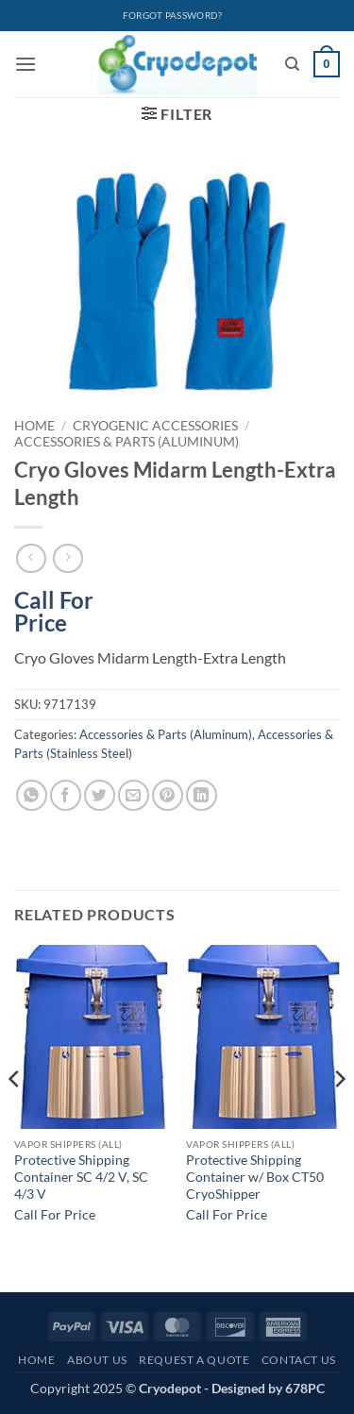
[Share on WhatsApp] (31, 795)
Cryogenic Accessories (155, 425)
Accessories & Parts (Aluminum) (126, 441)
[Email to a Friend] (133, 795)
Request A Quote (194, 1360)
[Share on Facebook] (65, 795)
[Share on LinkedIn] (201, 795)
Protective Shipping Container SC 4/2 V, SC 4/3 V (81, 1177)
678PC (305, 1388)
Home (34, 425)
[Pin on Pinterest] (167, 795)
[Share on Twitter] (99, 795)
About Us (97, 1360)
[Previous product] (67, 558)
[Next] (339, 1117)
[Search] (292, 64)
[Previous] (15, 1117)
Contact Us (298, 1360)
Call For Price (53, 608)
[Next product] (30, 558)
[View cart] (326, 64)
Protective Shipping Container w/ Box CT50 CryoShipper (255, 1177)
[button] (25, 64)
